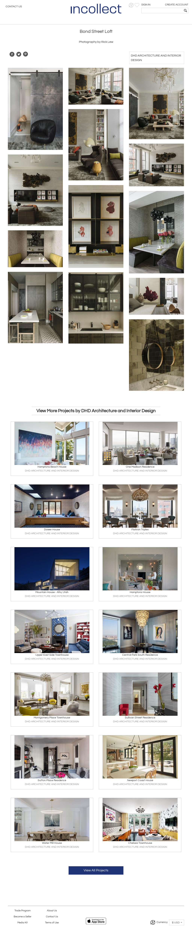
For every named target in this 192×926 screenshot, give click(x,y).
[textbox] (162, 10)
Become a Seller (22, 916)
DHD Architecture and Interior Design (156, 58)
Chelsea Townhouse (140, 843)
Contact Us (14, 6)
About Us (52, 910)
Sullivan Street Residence (140, 717)
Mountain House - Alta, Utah (51, 592)
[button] (131, 5)
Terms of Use (52, 922)
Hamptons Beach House (52, 467)
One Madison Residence (140, 467)
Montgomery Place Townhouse (52, 717)
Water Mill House (52, 843)
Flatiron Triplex (140, 529)
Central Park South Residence (140, 655)
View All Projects (96, 870)
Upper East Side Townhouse (52, 655)
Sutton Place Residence (52, 780)
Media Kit (22, 922)
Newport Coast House (140, 780)
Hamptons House (140, 592)
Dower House (52, 529)
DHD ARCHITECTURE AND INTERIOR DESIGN (52, 470)
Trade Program (22, 910)
